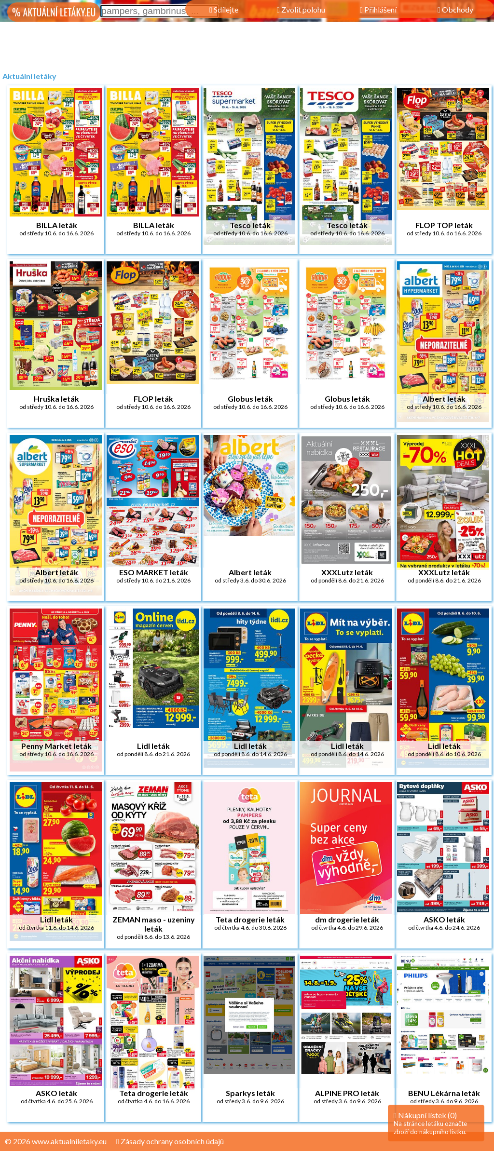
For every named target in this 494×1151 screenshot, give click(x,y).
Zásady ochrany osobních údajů (170, 1141)
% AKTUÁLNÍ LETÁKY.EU (54, 12)
